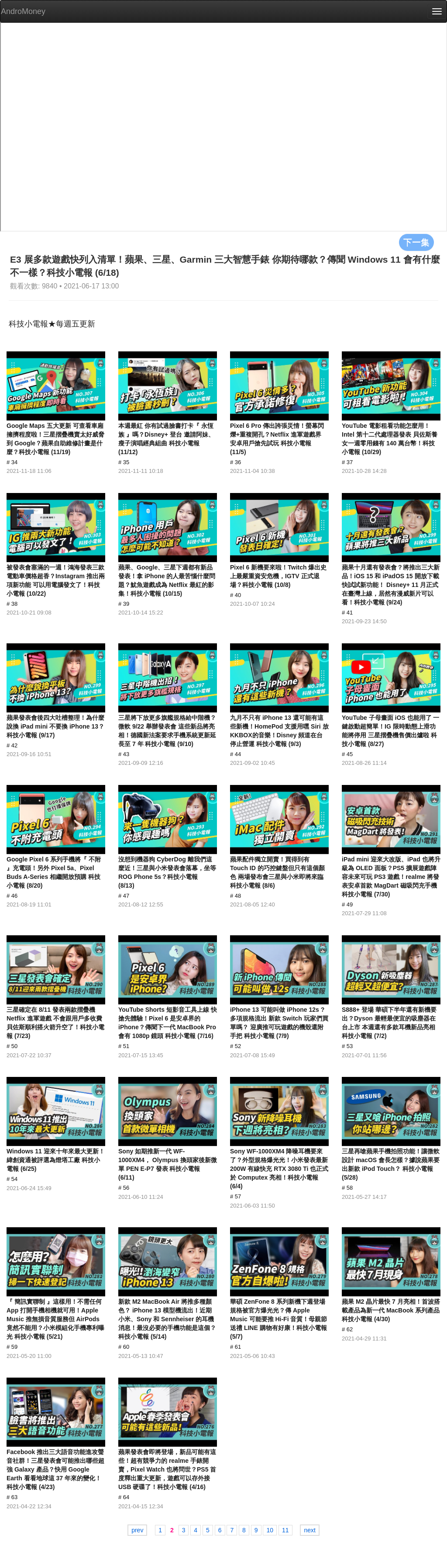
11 (285, 1530)
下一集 (416, 242)
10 (269, 1530)
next (309, 1530)
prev (137, 1530)
